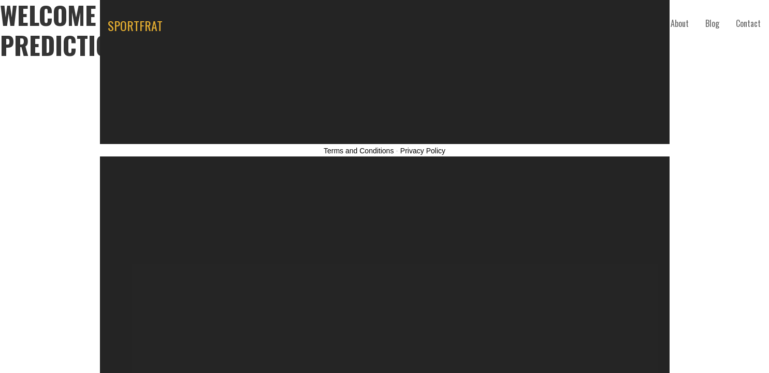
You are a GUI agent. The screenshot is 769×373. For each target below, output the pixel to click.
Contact (748, 23)
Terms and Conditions (359, 151)
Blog (712, 23)
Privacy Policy (422, 151)
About (680, 23)
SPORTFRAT (135, 25)
